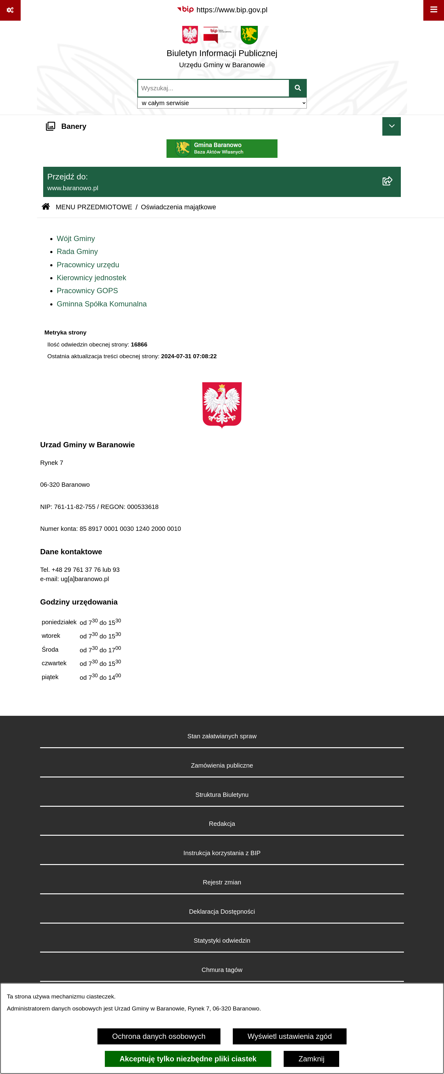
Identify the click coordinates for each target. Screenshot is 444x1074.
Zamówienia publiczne (222, 765)
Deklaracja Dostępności (222, 911)
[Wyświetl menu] (433, 10)
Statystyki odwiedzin (222, 940)
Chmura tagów (222, 969)
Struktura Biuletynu (222, 794)
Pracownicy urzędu (88, 264)
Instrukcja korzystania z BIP (222, 853)
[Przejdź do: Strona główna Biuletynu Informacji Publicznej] (45, 207)
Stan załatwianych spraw (222, 736)
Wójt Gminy (76, 238)
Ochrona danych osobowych (159, 1036)
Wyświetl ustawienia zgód (290, 1036)
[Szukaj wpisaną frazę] (298, 88)
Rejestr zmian (222, 882)
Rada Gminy (77, 251)
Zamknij (311, 1059)
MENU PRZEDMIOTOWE (94, 207)
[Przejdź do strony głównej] (221, 49)
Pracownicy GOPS (87, 290)
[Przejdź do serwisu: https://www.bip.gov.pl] (221, 10)
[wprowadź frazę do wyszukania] (213, 88)
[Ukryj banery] (391, 126)
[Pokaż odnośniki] (10, 10)
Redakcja (222, 823)
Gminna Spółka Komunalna (102, 304)
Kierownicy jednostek (91, 277)
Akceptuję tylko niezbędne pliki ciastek (188, 1059)
